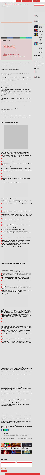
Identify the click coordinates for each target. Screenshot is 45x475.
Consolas (36, 15)
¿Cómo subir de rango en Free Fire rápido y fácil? (9, 45)
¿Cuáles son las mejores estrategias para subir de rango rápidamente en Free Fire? (14, 56)
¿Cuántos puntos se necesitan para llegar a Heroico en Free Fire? (12, 49)
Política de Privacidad (37, 77)
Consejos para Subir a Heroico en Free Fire (9, 47)
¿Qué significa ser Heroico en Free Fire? (9, 53)
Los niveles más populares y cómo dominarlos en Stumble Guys (25, 438)
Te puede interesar (5, 55)
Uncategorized (36, 20)
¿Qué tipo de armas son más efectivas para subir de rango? (11, 57)
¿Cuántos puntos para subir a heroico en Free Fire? (9, 48)
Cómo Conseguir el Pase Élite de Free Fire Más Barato (39, 65)
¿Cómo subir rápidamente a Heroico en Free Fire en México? (11, 54)
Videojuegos (36, 21)
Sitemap (36, 71)
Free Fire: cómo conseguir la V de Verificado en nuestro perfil (39, 57)
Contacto (36, 72)
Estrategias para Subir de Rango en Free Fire (9, 46)
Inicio (35, 70)
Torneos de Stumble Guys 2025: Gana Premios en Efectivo (39, 59)
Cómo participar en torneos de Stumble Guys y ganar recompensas (7, 438)
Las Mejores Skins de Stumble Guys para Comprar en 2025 (39, 61)
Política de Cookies (37, 76)
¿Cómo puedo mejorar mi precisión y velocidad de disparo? (11, 58)
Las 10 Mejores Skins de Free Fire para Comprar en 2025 (39, 63)
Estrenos (36, 16)
